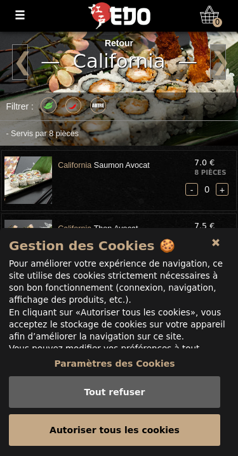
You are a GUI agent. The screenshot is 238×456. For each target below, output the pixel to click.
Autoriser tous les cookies (115, 430)
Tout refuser (114, 392)
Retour (119, 43)
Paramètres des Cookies (114, 363)
